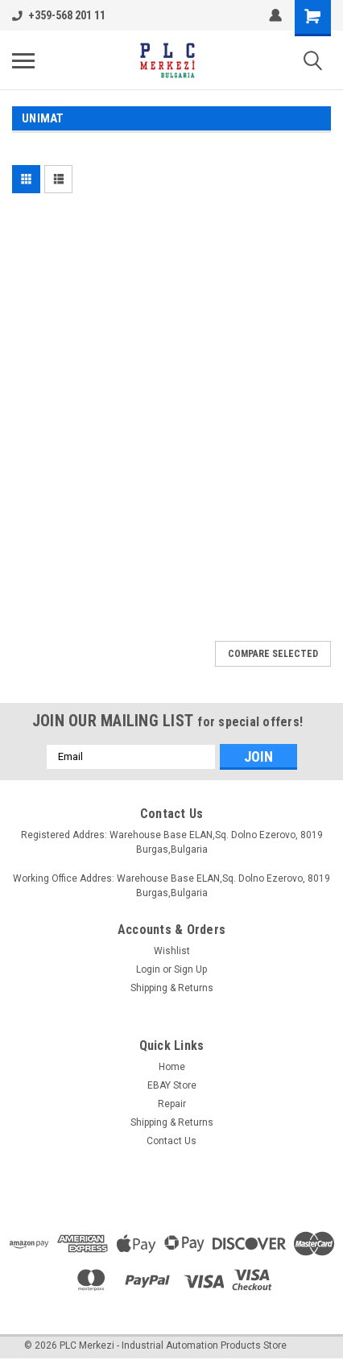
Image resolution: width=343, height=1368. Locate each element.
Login (148, 969)
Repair (172, 1104)
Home (172, 1066)
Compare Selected (273, 653)
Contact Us (171, 1141)
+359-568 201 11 (58, 15)
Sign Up (190, 969)
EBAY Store (171, 1085)
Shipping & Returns (171, 988)
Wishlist (172, 951)
